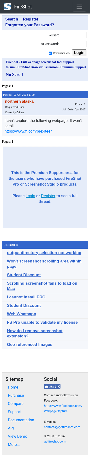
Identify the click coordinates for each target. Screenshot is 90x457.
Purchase (16, 395)
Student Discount (24, 275)
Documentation (21, 420)
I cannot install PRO (26, 297)
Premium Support (73, 67)
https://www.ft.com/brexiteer (28, 131)
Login (30, 196)
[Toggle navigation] (79, 7)
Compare (16, 403)
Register (48, 196)
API (11, 428)
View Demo (17, 436)
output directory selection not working (44, 252)
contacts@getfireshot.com (62, 427)
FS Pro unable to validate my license (42, 322)
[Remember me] (50, 53)
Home (13, 387)
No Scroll (14, 74)
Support (14, 412)
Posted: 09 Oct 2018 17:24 (19, 94)
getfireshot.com (55, 441)
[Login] (73, 35)
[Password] (73, 44)
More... (14, 444)
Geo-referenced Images (29, 344)
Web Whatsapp (21, 314)
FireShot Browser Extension (37, 67)
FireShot (18, 6)
